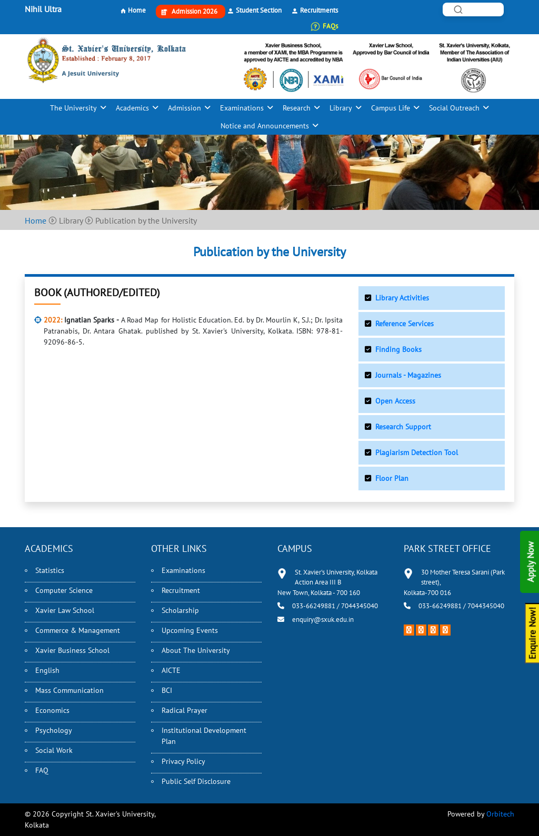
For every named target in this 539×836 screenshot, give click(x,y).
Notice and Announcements (265, 125)
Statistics (49, 570)
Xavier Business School (72, 650)
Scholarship (180, 610)
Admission (184, 108)
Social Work (54, 750)
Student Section (259, 10)
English (47, 670)
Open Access (395, 401)
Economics (52, 710)
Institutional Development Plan (204, 736)
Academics (132, 108)
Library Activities (402, 298)
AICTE (171, 670)
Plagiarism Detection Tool (416, 452)
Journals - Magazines (408, 375)
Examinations (242, 108)
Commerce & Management (77, 630)
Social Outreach (454, 108)
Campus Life (390, 108)
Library (341, 108)
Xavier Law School (64, 610)
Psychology (53, 730)
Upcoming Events (190, 630)
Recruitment (181, 590)
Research (297, 108)
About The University (196, 650)
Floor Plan (391, 478)
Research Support (403, 426)
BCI (167, 690)
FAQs (330, 26)
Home (137, 10)
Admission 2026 (194, 11)
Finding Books (398, 349)
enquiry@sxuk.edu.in (323, 619)
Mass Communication (69, 690)
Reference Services (404, 323)
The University (73, 108)
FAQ (41, 770)
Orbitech (500, 814)
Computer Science (64, 590)
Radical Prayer (184, 710)
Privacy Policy (183, 761)
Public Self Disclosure (196, 781)
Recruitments (319, 10)
